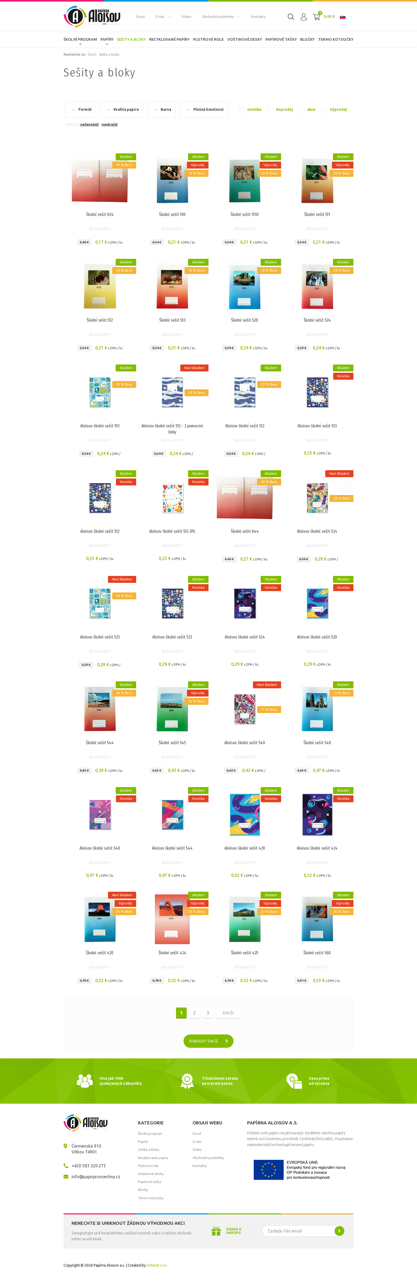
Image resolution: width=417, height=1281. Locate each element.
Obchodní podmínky (218, 16)
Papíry (107, 39)
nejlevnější (89, 124)
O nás (160, 16)
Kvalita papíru (126, 109)
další (228, 1012)
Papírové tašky (281, 39)
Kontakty (258, 16)
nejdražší (110, 124)
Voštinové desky (244, 39)
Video (186, 16)
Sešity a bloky (131, 39)
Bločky (307, 39)
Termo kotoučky (335, 39)
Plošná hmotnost (208, 109)
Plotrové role (208, 39)
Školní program (80, 39)
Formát (85, 109)
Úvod (140, 16)
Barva (166, 109)
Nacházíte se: (75, 54)
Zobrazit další (210, 1041)
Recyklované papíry (169, 39)
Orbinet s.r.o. (157, 1265)
